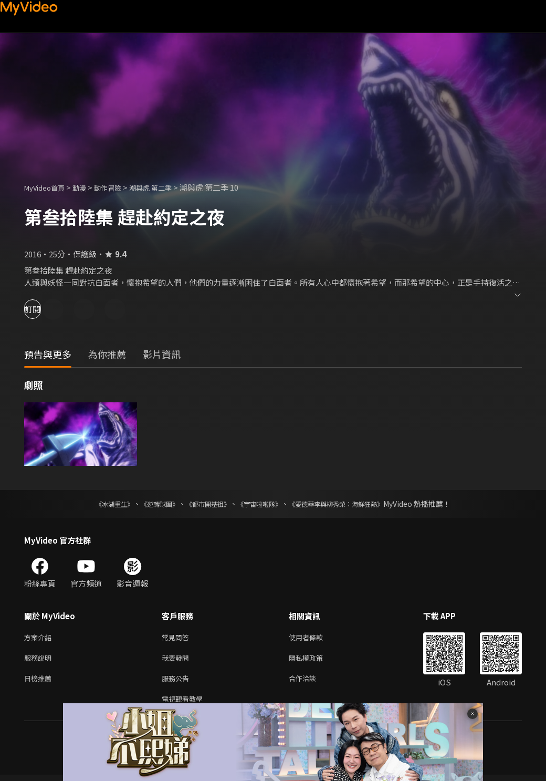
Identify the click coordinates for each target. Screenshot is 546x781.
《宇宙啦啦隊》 (261, 503)
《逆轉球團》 (147, 503)
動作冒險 (119, 187)
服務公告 (177, 682)
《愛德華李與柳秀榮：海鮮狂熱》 (350, 503)
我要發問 (177, 659)
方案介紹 (40, 637)
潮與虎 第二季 (167, 187)
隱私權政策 (314, 659)
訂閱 (45, 309)
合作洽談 (311, 682)
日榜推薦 (40, 682)
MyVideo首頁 (48, 187)
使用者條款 (314, 637)
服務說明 (40, 659)
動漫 (88, 187)
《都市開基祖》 (202, 503)
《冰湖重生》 (96, 503)
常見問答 (177, 637)
